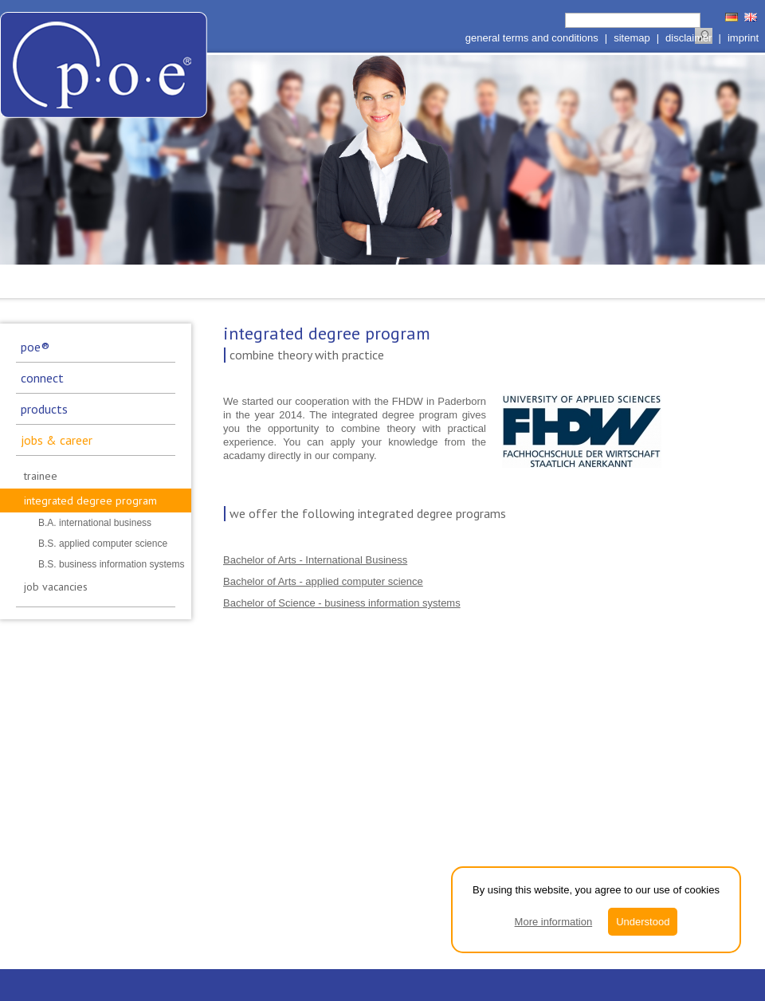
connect (42, 378)
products (44, 409)
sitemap (632, 38)
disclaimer (688, 38)
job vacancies (56, 586)
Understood (642, 922)
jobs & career (56, 440)
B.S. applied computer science (102, 543)
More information (554, 922)
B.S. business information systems (111, 564)
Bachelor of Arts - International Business (315, 560)
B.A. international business (94, 522)
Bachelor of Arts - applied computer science (323, 581)
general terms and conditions (531, 38)
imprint (743, 38)
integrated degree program (90, 500)
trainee (40, 476)
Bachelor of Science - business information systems (342, 603)
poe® (35, 347)
